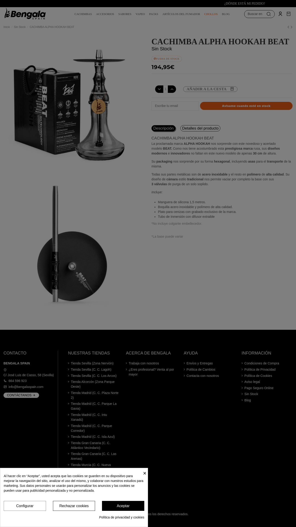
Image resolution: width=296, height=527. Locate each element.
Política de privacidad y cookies (121, 517)
